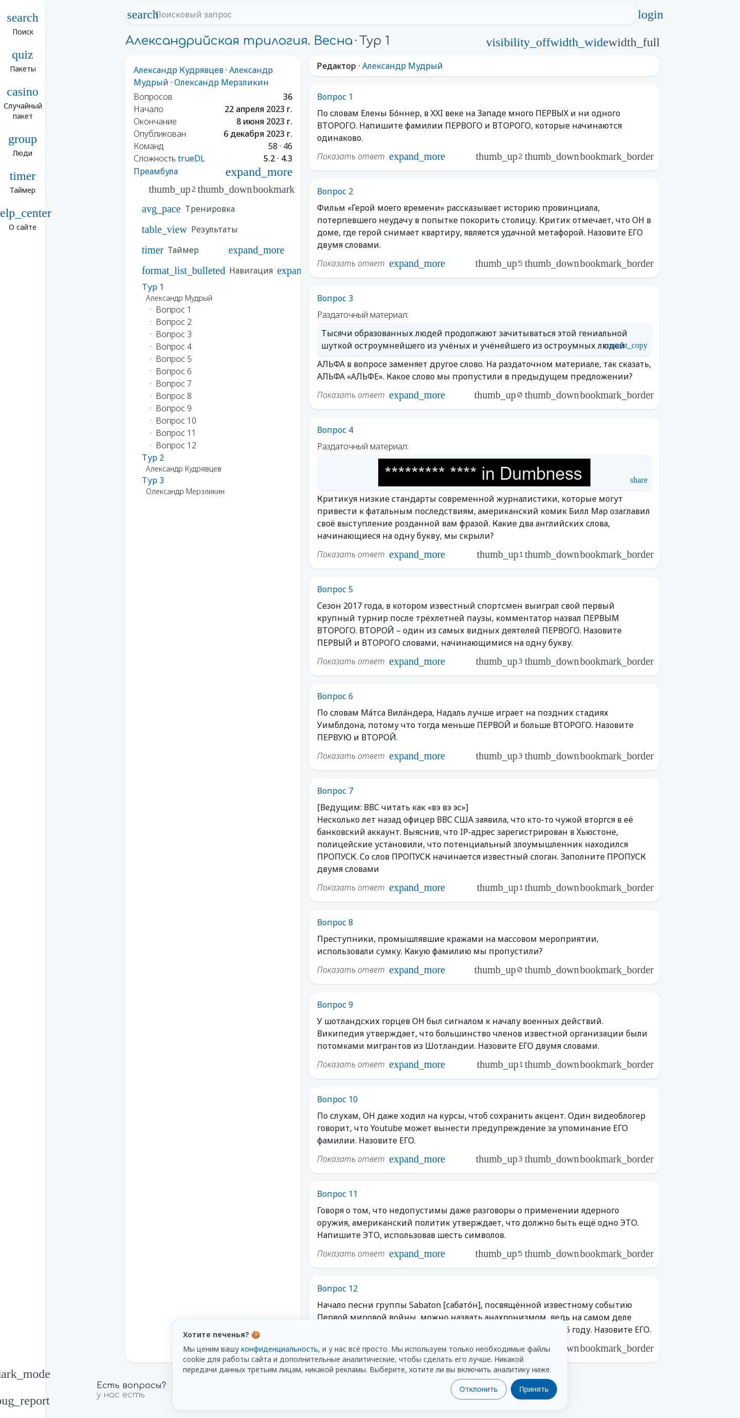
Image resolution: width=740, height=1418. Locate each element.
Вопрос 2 (335, 191)
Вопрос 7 (335, 790)
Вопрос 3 (335, 298)
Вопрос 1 (335, 96)
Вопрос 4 (335, 429)
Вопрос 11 (337, 1193)
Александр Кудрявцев (179, 70)
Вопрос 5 (335, 589)
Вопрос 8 (335, 922)
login (650, 14)
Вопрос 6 (335, 696)
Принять (534, 1389)
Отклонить (478, 1389)
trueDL (191, 158)
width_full (634, 42)
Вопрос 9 (335, 1004)
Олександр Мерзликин (221, 82)
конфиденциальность (279, 1349)
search (143, 14)
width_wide (579, 42)
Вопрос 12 (337, 1288)
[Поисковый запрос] (390, 14)
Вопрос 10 (337, 1099)
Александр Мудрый (402, 65)
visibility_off (518, 42)
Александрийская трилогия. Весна (239, 41)
